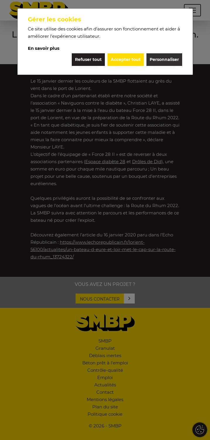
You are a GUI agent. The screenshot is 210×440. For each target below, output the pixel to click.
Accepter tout (126, 59)
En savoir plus (43, 48)
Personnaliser (164, 59)
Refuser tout (88, 59)
